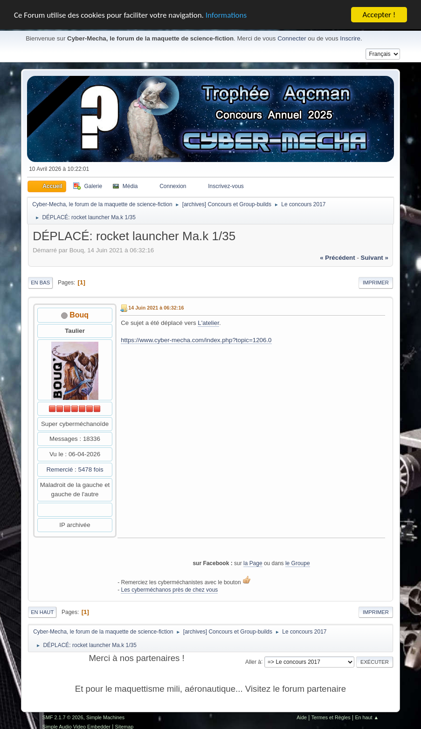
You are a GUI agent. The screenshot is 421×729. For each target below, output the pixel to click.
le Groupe (297, 563)
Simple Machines (105, 717)
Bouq (79, 315)
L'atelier (208, 322)
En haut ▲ (367, 717)
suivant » (374, 257)
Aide (302, 717)
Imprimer (376, 282)
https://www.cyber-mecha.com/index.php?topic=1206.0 (196, 340)
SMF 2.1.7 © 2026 (62, 717)
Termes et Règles (331, 717)
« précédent (337, 257)
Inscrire (350, 38)
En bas (40, 282)
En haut (42, 612)
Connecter (291, 38)
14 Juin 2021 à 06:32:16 (156, 307)
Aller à (253, 661)
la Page (252, 563)
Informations (226, 15)
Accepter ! (379, 15)
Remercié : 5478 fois (74, 469)
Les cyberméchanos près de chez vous (169, 590)
